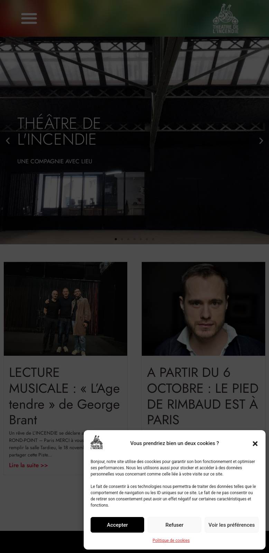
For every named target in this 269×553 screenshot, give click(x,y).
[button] (255, 443)
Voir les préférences (231, 525)
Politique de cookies (170, 540)
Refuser (174, 525)
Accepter (117, 525)
